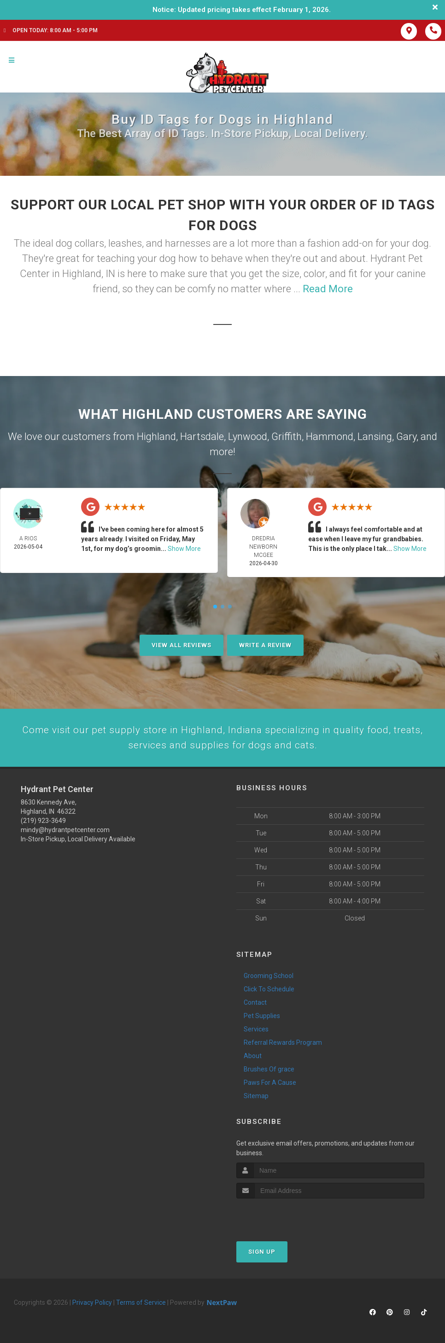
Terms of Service (141, 1304)
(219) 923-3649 (43, 822)
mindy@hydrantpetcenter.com (65, 831)
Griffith (286, 436)
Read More (328, 289)
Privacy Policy (92, 1304)
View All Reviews (181, 645)
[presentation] (285, 1217)
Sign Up (261, 1253)
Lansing (374, 436)
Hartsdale (202, 436)
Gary (406, 436)
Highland (156, 436)
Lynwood (247, 436)
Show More (184, 548)
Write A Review (265, 645)
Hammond (329, 436)
